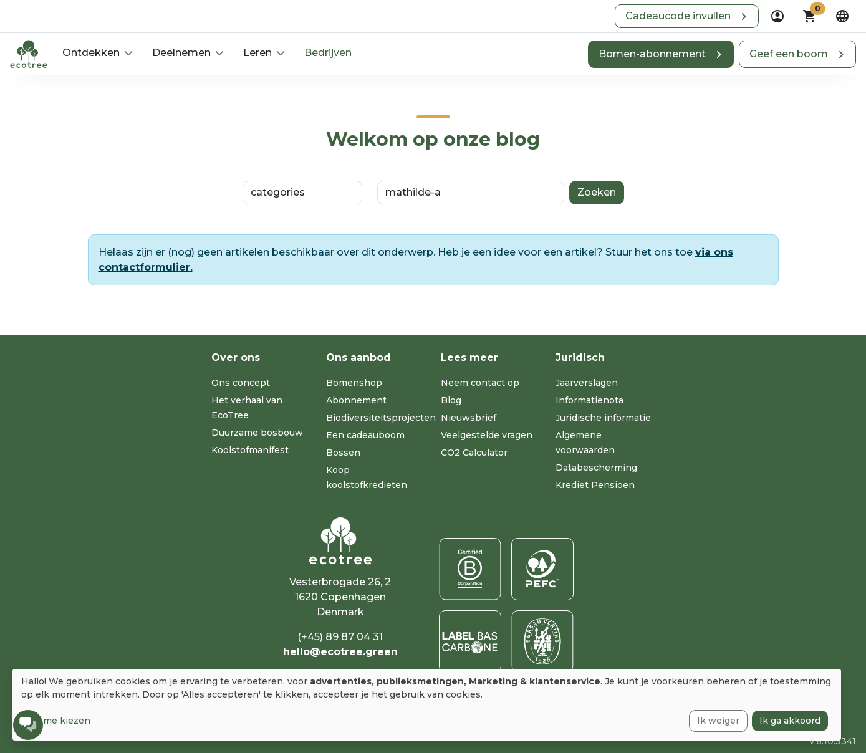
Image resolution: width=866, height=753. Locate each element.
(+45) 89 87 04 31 (340, 637)
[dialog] (426, 705)
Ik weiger (718, 720)
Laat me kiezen (55, 720)
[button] (687, 16)
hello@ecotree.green (340, 652)
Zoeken (596, 192)
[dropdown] (777, 16)
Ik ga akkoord (789, 720)
